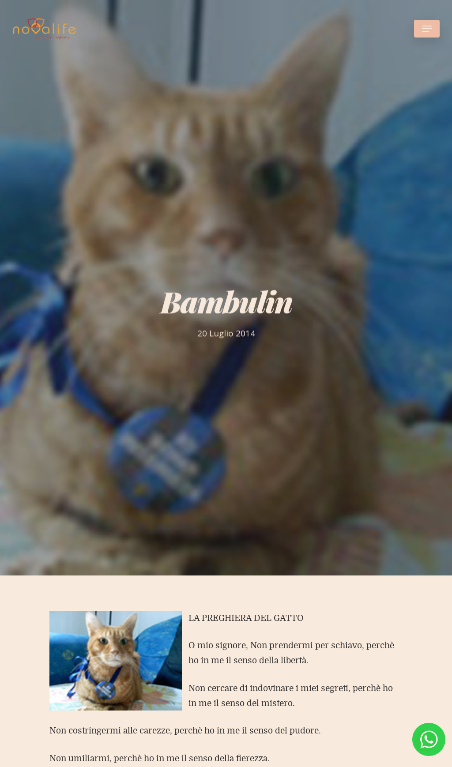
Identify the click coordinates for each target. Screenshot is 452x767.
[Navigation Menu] (427, 28)
